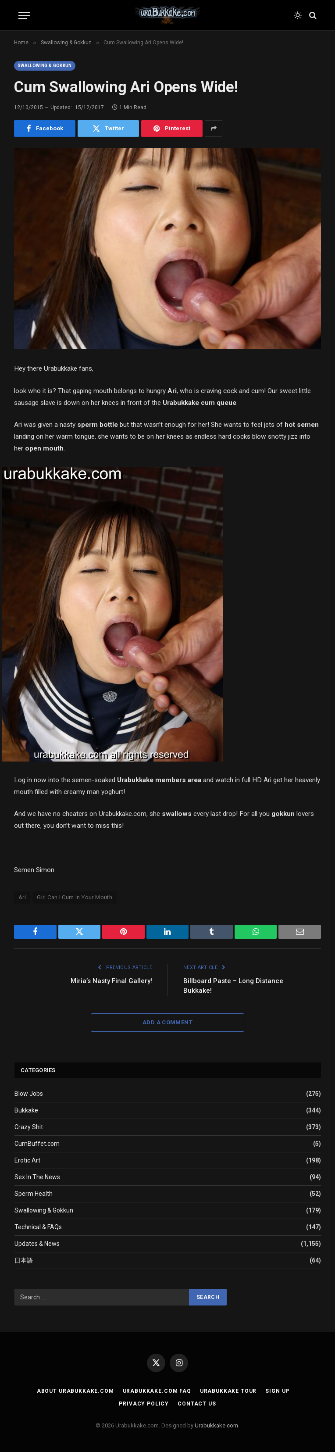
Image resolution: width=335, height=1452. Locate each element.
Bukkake (26, 1110)
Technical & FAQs (38, 1226)
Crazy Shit (28, 1126)
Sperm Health (33, 1193)
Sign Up (277, 1391)
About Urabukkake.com (75, 1391)
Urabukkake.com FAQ (157, 1391)
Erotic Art (27, 1160)
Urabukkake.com (216, 1425)
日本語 (23, 1260)
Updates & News (37, 1243)
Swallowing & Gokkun (45, 65)
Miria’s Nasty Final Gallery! (111, 981)
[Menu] (24, 15)
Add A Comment (167, 1022)
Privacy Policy (144, 1404)
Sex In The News (37, 1176)
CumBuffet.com (37, 1143)
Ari (22, 897)
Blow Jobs (28, 1093)
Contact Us (197, 1404)
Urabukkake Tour (228, 1391)
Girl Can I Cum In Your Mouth (74, 897)
